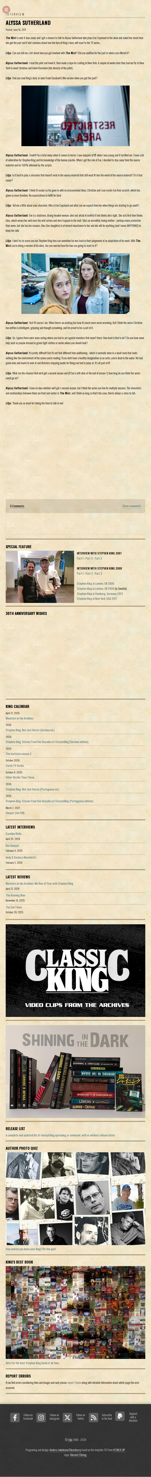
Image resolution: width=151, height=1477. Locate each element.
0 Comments (17, 506)
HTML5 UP (119, 1450)
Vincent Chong (78, 1455)
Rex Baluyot (12, 845)
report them (74, 1382)
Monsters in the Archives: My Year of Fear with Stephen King (39, 883)
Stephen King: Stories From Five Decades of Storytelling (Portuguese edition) (49, 801)
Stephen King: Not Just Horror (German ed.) (30, 730)
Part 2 (89, 558)
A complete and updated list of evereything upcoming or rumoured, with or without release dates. (60, 1135)
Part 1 (80, 558)
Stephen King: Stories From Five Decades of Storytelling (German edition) (47, 742)
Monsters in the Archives (19, 718)
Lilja (70, 1440)
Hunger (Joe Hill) (15, 813)
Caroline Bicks (13, 833)
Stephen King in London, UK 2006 (95, 583)
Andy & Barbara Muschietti (21, 857)
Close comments (131, 506)
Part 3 (98, 558)
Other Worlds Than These (20, 777)
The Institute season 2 (18, 754)
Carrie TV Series (15, 765)
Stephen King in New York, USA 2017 (97, 598)
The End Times (14, 907)
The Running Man (15, 895)
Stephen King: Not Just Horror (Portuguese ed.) (32, 789)
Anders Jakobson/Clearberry (65, 1450)
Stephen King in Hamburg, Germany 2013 (100, 594)
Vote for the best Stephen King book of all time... (33, 1363)
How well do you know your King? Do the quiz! (31, 1249)
